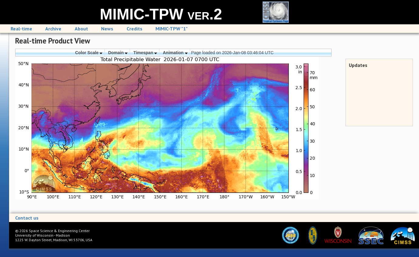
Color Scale (88, 52)
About (81, 29)
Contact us (27, 218)
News (107, 29)
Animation (175, 52)
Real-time (21, 29)
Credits (134, 29)
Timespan (145, 52)
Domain (118, 52)
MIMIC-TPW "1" (171, 29)
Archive (53, 29)
